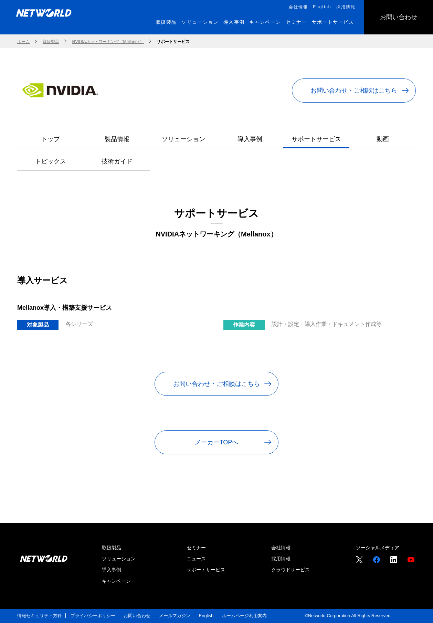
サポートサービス (316, 139)
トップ (50, 139)
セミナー (196, 547)
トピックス (50, 161)
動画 (383, 139)
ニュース (196, 558)
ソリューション (183, 139)
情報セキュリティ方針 (39, 615)
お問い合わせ (137, 615)
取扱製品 (111, 547)
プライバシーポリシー (93, 615)
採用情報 (281, 558)
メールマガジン (174, 615)
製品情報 (117, 139)
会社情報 (281, 547)
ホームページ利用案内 (244, 615)
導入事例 (249, 139)
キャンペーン (116, 581)
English (206, 615)
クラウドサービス (290, 569)
